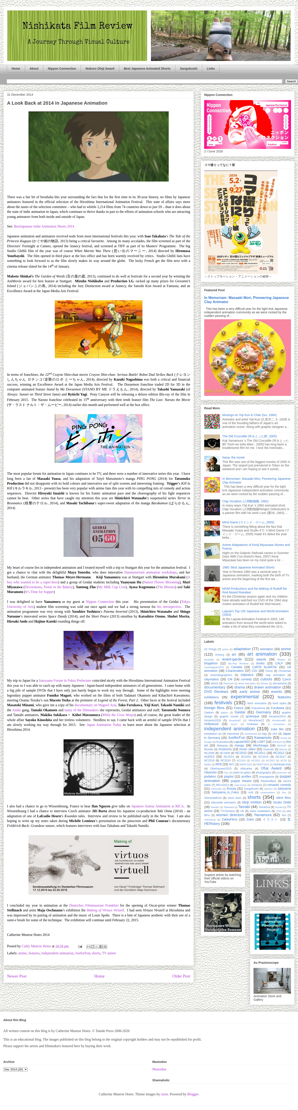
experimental (245, 696)
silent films (283, 797)
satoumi (268, 788)
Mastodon (159, 1069)
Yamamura (262, 815)
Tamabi (244, 807)
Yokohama (210, 819)
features (34, 953)
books (260, 663)
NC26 (283, 760)
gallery (224, 712)
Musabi (208, 749)
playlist (229, 776)
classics (247, 675)
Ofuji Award (271, 768)
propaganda (266, 776)
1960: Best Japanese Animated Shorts (248, 567)
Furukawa (277, 708)
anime (22, 953)
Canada (236, 667)
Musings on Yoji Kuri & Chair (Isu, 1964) (249, 415)
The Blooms (166, 587)
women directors (230, 815)
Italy (264, 733)
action (225, 649)
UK (242, 811)
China (269, 670)
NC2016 (263, 756)
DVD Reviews (216, 692)
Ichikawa (252, 724)
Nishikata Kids (282, 764)
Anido (16, 710)
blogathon (211, 663)
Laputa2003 (242, 741)
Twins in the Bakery (58, 587)
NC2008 (209, 753)
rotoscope (216, 788)
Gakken (209, 712)
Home (16, 68)
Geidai (240, 712)
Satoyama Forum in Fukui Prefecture (65, 680)
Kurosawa (222, 741)
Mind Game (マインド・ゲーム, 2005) (248, 522)
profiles (246, 776)
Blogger (192, 1094)
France (239, 708)
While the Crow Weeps (118, 715)
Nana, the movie (233, 457)
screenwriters (268, 792)
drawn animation (267, 687)
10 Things (210, 649)
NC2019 (225, 760)
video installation (260, 811)
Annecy (219, 654)
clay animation (275, 675)
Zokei (250, 819)
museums (225, 749)
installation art (213, 733)
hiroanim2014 (277, 716)
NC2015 (246, 756)
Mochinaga (260, 745)
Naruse (283, 749)
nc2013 (209, 756)
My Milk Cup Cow (112, 587)
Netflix (207, 764)
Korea (283, 738)
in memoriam (276, 724)
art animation (262, 654)
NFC (231, 764)
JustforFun (82, 953)
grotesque (252, 716)
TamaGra (264, 807)
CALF (279, 663)
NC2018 (209, 760)
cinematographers (221, 675)
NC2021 (255, 760)
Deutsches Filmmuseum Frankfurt (94, 905)
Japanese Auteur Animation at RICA (157, 806)
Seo (284, 792)
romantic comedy (279, 785)
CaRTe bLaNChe (264, 667)
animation (266, 649)
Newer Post (17, 976)
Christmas (284, 670)
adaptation (242, 649)
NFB (218, 764)
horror (234, 724)
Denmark (228, 683)
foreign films (214, 708)
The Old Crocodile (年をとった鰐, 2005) (249, 436)
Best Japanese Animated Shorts (147, 68)
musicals (268, 749)
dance (214, 683)
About (34, 68)
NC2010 (241, 753)
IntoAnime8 (251, 733)
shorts (96, 953)
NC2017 (281, 756)
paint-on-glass (242, 772)
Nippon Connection (62, 68)
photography (263, 772)
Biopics (281, 659)
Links (211, 68)
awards (261, 659)
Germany (263, 712)
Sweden (215, 807)
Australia (209, 659)
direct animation (247, 683)
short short (234, 797)
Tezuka (279, 807)
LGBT (261, 741)
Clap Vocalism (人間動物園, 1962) (245, 501)
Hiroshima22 (256, 720)
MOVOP (281, 745)
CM (229, 679)
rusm (164, 1094)
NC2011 (259, 753)
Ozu (226, 772)
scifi (250, 792)
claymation (211, 679)
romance (256, 785)
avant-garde (232, 659)
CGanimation (235, 670)
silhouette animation (223, 802)
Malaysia (222, 745)
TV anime (109, 953)
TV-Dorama (227, 811)
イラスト (270, 819)
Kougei (208, 742)
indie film (277, 729)
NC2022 (270, 760)
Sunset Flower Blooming (161, 582)
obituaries (246, 768)
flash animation (256, 703)
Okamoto (210, 772)
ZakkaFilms (230, 819)
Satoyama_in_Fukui (225, 792)
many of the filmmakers (81, 710)
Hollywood (211, 724)
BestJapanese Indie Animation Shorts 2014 (44, 226)
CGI (254, 670)
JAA (274, 733)
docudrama (280, 683)
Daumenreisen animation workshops (150, 572)
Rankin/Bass (268, 781)
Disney (264, 683)
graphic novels (229, 716)
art (234, 654)
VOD (278, 811)
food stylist (279, 703)
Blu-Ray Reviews (238, 663)
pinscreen (282, 772)
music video (247, 749)
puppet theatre (241, 781)
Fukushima (258, 708)
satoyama (284, 788)
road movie (240, 785)
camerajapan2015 (214, 667)
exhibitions (211, 697)
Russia (231, 788)
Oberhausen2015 (221, 768)
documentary (214, 687)
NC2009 (225, 753)
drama (239, 687)
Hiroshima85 (279, 720)
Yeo (284, 815)
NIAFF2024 (263, 764)
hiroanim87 (235, 720)
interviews (233, 733)
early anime (249, 692)
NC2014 (229, 756)
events (276, 692)
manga (239, 745)
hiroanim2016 (212, 720)
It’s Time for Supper (39, 592)
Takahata (229, 807)
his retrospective (169, 607)
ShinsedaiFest (213, 797)
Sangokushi (188, 68)
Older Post (181, 976)
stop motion (251, 802)
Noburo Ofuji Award (99, 68)
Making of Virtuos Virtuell (105, 910)
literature (277, 742)
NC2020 (241, 760)
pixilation (210, 776)
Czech (286, 679)
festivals (223, 702)
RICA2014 (222, 785)
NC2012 (278, 753)
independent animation (57, 953)
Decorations (33, 587)
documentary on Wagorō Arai (95, 705)
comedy (246, 679)
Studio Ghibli (282, 802)
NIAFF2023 (245, 764)
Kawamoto (262, 738)
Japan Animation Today (104, 725)
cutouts (266, 679)
